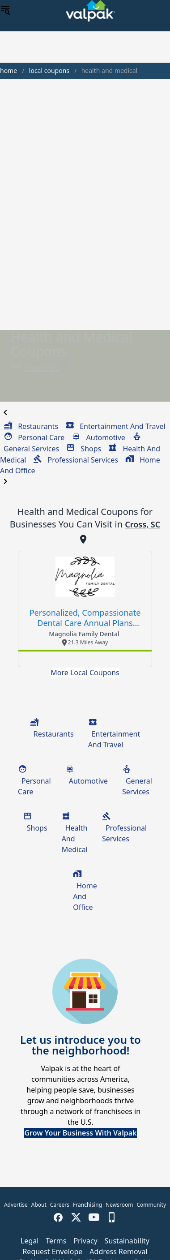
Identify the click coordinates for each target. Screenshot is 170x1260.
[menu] (5, 10)
